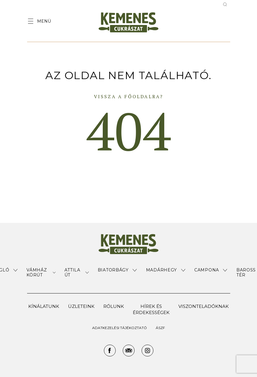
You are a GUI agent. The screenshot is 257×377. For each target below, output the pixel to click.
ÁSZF (160, 328)
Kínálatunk (43, 306)
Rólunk (113, 306)
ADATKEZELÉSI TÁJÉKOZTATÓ (119, 328)
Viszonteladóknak (203, 306)
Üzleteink (81, 306)
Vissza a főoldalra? (128, 96)
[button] (40, 273)
